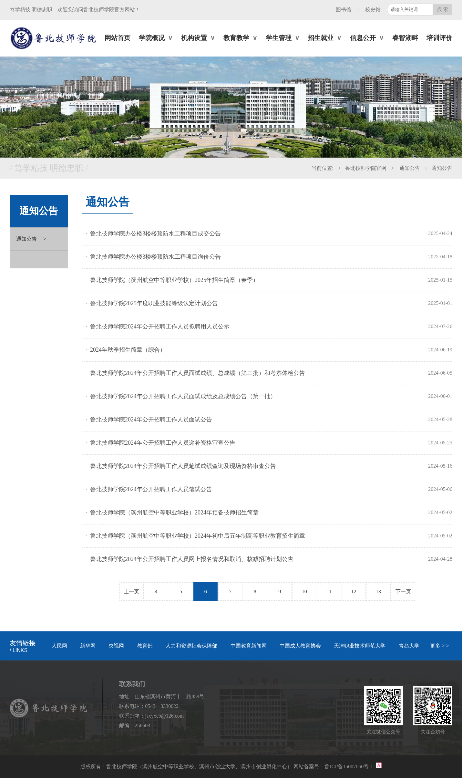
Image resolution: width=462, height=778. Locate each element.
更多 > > (439, 645)
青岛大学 (409, 645)
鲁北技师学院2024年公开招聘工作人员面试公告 (151, 419)
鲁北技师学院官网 (365, 168)
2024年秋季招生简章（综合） (128, 350)
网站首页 (117, 37)
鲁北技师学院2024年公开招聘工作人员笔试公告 (151, 489)
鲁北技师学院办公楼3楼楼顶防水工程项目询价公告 (155, 257)
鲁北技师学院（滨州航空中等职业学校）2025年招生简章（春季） (174, 280)
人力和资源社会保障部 (191, 645)
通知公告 (409, 168)
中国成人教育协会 (300, 645)
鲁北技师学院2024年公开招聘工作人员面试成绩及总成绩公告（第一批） (183, 396)
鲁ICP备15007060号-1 (349, 766)
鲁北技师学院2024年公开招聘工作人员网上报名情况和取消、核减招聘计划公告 (191, 559)
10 (304, 591)
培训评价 (439, 37)
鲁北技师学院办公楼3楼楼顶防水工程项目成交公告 (155, 233)
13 (378, 591)
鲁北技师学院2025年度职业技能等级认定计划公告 (154, 303)
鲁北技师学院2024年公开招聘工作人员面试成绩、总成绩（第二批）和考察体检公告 (197, 373)
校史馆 (373, 9)
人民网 (59, 645)
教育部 (145, 645)
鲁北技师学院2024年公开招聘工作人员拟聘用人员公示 (160, 326)
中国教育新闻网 (249, 645)
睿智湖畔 (405, 37)
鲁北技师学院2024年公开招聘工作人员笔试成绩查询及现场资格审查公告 (183, 466)
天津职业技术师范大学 (359, 645)
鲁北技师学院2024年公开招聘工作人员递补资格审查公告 (162, 443)
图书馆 (343, 9)
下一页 (403, 591)
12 (353, 591)
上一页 (131, 591)
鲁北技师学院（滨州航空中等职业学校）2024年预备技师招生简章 (174, 512)
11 (328, 591)
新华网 (88, 645)
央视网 (116, 645)
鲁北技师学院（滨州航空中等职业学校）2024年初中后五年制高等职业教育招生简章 (197, 536)
